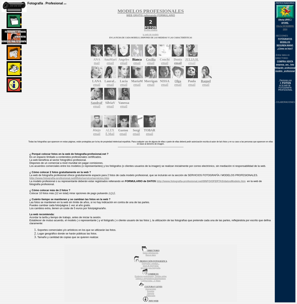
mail (96, 63)
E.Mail (110, 134)
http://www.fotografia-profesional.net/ (180, 181)
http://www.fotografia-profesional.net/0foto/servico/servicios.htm (69, 178)
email (110, 63)
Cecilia (151, 59)
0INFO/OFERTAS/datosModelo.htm (224, 181)
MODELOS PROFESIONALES (151, 11)
